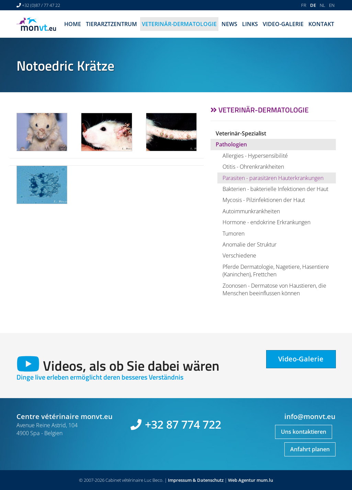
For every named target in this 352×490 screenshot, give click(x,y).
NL (322, 5)
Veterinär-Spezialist (241, 133)
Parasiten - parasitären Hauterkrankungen (273, 178)
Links (250, 24)
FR (303, 5)
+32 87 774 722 (183, 424)
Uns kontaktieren (303, 431)
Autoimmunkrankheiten (251, 211)
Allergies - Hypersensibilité (255, 155)
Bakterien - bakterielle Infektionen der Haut (275, 189)
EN (331, 5)
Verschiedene (239, 255)
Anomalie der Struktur (249, 244)
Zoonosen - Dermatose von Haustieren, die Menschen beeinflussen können (274, 289)
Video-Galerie (283, 24)
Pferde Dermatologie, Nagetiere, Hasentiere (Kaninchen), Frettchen (276, 270)
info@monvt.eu (310, 416)
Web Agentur (242, 480)
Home (72, 24)
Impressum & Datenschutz (196, 480)
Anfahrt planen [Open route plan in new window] (310, 449)
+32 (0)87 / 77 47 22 (41, 5)
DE (313, 5)
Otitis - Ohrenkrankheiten (253, 166)
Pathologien (231, 144)
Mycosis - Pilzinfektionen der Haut (264, 200)
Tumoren (234, 233)
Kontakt (321, 24)
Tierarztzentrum (111, 24)
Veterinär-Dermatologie (179, 24)
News (229, 24)
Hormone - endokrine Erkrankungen (266, 222)
